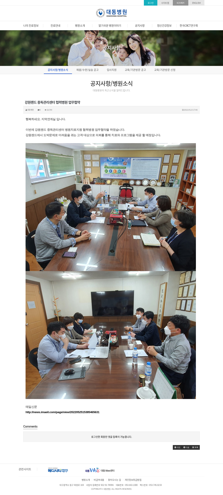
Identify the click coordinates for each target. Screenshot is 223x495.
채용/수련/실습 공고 (87, 70)
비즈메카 (180, 2)
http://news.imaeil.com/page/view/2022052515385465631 (62, 412)
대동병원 (111, 13)
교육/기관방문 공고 (135, 70)
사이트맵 (165, 2)
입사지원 (112, 70)
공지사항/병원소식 (58, 70)
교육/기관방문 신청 (164, 70)
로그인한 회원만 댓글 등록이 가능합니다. (111, 437)
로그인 (150, 2)
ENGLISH (196, 2)
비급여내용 (99, 480)
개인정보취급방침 (133, 480)
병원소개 (86, 480)
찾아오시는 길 (114, 480)
